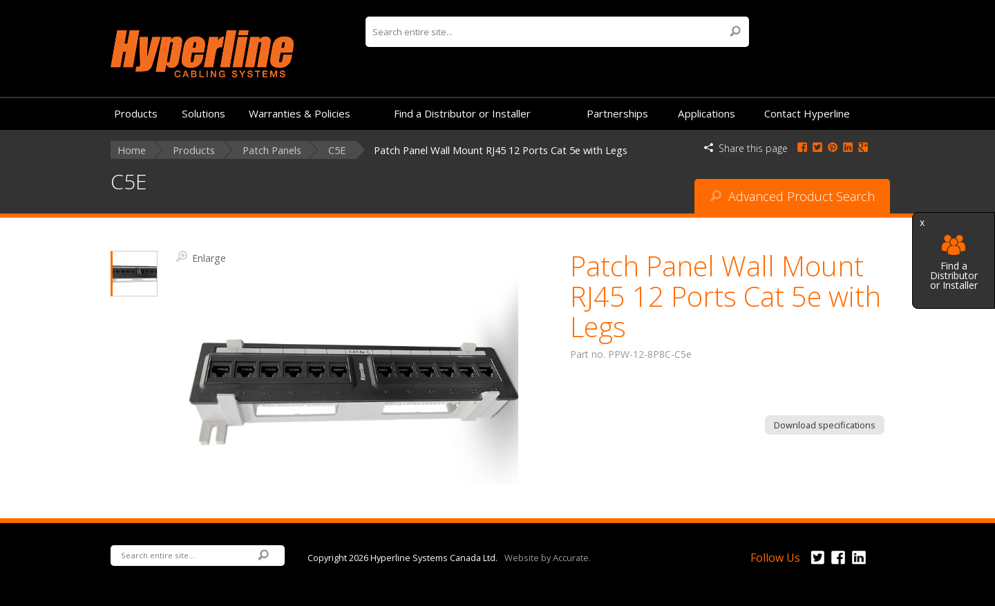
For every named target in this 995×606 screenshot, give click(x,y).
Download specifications (824, 425)
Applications (706, 113)
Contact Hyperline (807, 113)
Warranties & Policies (299, 113)
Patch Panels (272, 150)
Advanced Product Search (792, 196)
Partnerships (617, 113)
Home (131, 150)
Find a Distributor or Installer (954, 263)
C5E (337, 150)
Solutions (203, 113)
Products (136, 113)
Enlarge (201, 257)
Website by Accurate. (547, 556)
